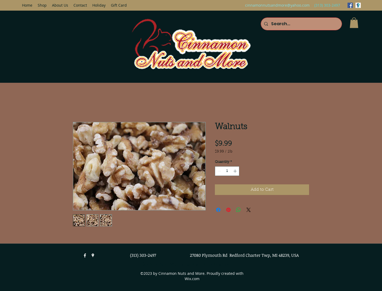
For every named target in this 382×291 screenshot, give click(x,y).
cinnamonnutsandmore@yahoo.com (277, 5)
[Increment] (235, 171)
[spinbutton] (227, 171)
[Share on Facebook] (218, 210)
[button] (354, 23)
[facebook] (350, 5)
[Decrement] (219, 171)
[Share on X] (248, 210)
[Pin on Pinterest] (228, 210)
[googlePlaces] (358, 5)
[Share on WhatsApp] (238, 210)
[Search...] (301, 24)
